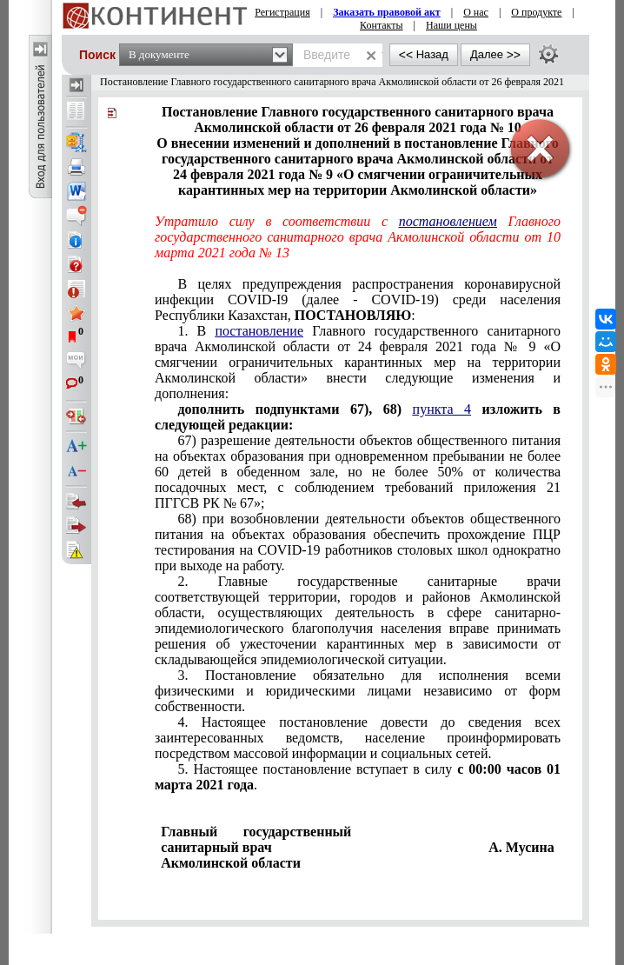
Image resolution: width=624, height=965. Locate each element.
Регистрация (282, 12)
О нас (475, 12)
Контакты (381, 25)
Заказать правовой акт (387, 12)
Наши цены (451, 25)
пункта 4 (442, 409)
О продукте (536, 12)
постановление (259, 330)
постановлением (448, 221)
